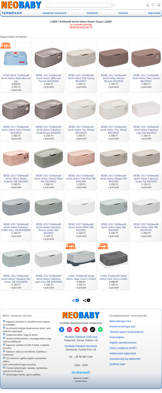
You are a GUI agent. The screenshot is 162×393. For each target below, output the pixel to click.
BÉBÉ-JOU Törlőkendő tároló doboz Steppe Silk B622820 (113, 178)
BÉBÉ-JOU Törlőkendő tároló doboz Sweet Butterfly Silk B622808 (16, 178)
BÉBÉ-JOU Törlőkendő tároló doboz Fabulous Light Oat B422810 (146, 130)
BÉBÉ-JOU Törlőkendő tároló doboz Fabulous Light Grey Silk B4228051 (48, 279)
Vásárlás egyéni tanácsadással (126, 332)
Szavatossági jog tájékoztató (125, 359)
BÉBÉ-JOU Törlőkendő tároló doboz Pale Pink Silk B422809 (80, 178)
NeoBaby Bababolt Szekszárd (81, 337)
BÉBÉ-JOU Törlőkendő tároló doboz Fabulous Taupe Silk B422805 (146, 178)
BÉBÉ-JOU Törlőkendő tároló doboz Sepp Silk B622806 (113, 227)
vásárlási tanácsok (54, 13)
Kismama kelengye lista (122, 326)
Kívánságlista (117, 337)
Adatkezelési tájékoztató (123, 353)
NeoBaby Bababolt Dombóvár (81, 346)
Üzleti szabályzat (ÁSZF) (123, 348)
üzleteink (92, 13)
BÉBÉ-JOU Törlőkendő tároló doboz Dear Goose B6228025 (146, 78)
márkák (123, 13)
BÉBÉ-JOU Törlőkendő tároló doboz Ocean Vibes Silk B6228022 (48, 178)
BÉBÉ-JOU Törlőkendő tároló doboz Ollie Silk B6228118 (146, 227)
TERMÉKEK (12, 13)
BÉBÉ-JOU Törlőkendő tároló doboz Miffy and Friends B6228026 (48, 78)
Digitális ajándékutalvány (123, 342)
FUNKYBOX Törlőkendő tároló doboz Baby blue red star (15, 78)
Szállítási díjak (117, 364)
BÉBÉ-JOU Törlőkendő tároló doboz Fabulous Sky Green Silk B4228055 (15, 279)
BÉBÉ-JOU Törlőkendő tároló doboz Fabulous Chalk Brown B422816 (48, 130)
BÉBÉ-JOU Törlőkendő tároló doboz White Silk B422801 (80, 227)
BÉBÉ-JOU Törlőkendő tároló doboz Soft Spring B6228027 (81, 78)
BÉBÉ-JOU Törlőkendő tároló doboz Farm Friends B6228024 (16, 130)
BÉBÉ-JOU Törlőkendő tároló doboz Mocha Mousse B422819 (113, 78)
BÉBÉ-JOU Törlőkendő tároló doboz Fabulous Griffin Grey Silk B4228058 (16, 227)
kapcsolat (154, 13)
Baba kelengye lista (120, 321)
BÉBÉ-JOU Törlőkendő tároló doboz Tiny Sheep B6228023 (81, 130)
